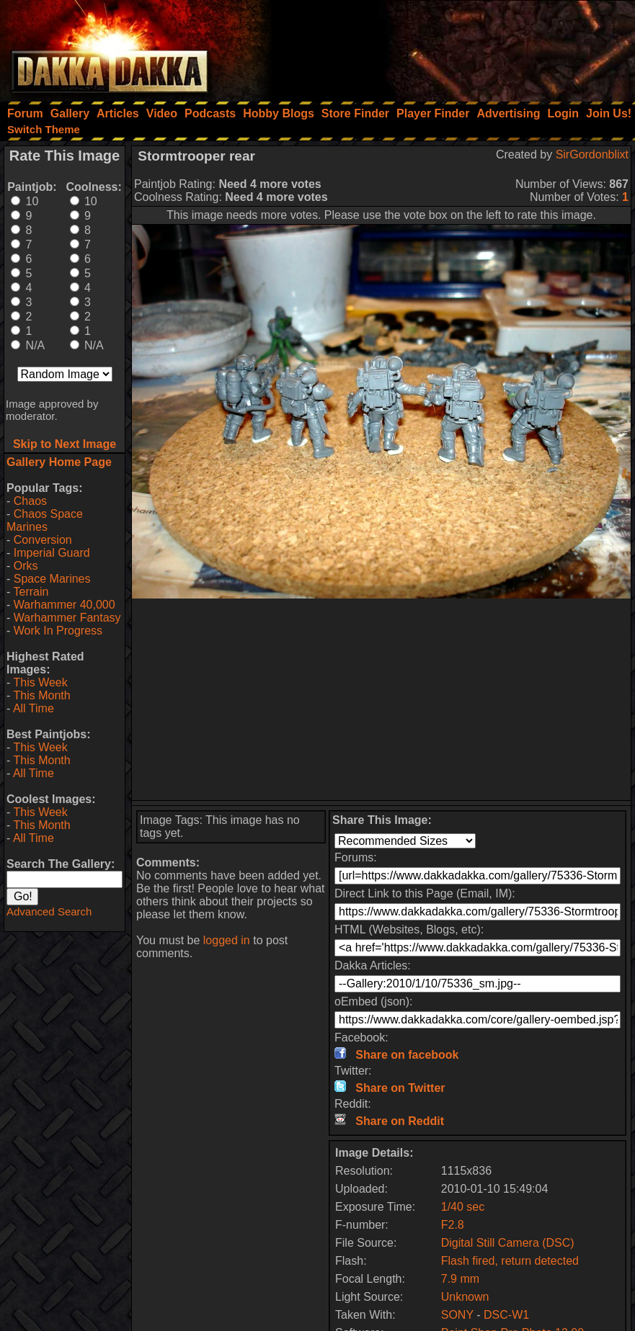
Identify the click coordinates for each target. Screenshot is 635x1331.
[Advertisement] (441, 46)
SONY (457, 1315)
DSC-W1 (506, 1315)
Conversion (43, 540)
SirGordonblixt (592, 154)
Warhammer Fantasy (67, 617)
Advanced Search (49, 911)
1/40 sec (462, 1207)
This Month (41, 695)
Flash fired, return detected (510, 1261)
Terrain (30, 592)
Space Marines (52, 579)
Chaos (30, 501)
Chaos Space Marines (44, 520)
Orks (26, 566)
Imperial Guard (52, 553)
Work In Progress (58, 630)
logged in (226, 940)
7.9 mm (460, 1279)
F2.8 (452, 1225)
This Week (40, 682)
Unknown (465, 1297)
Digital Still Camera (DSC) (507, 1243)
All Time (33, 708)
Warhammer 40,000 (64, 605)
